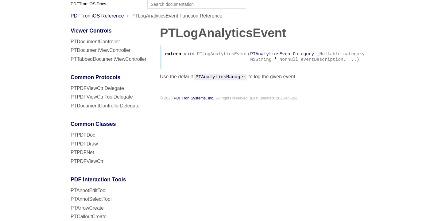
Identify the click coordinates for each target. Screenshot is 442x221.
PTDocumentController (95, 41)
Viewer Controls (91, 31)
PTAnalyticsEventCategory (282, 54)
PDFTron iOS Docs (88, 4)
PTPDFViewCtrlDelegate (97, 88)
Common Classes (93, 124)
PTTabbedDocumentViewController (108, 59)
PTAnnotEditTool (89, 190)
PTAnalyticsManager (221, 78)
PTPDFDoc (83, 135)
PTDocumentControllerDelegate (105, 105)
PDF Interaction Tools (98, 179)
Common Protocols (95, 77)
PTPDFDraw (84, 143)
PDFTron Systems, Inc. (194, 99)
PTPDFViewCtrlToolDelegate (102, 96)
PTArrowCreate (87, 208)
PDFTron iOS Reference (97, 15)
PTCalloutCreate (89, 216)
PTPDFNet (82, 152)
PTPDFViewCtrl (88, 161)
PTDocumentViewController (100, 50)
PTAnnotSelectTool (91, 199)
